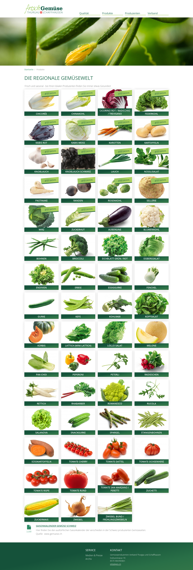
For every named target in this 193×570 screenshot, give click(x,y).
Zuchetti (151, 490)
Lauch (115, 171)
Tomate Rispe (41, 490)
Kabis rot (41, 142)
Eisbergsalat (152, 258)
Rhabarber (78, 403)
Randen (78, 200)
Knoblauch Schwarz (78, 171)
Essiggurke (115, 287)
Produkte (107, 13)
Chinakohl (78, 113)
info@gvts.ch (115, 564)
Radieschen (152, 374)
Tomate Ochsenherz (151, 461)
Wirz (41, 229)
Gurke (41, 316)
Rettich (41, 403)
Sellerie (151, 200)
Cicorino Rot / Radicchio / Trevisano (115, 112)
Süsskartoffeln (41, 461)
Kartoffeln (151, 142)
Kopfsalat (151, 316)
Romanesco (115, 403)
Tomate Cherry (78, 461)
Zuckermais (41, 519)
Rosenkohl (115, 200)
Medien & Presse (94, 555)
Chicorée (41, 113)
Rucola (151, 403)
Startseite (28, 69)
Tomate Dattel (115, 461)
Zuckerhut (78, 229)
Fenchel (152, 287)
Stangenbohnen (151, 432)
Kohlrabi (115, 316)
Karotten (115, 142)
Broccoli (78, 258)
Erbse (78, 287)
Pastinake (41, 200)
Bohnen (41, 258)
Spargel (115, 432)
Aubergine (114, 229)
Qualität (84, 13)
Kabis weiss (78, 142)
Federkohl (151, 113)
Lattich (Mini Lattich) (78, 345)
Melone (151, 345)
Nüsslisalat (151, 171)
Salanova (41, 432)
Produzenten (132, 13)
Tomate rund (78, 490)
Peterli (115, 374)
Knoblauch (41, 171)
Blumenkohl (151, 229)
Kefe (78, 316)
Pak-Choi (41, 374)
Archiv (89, 558)
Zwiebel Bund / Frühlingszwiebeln (115, 518)
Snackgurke (78, 432)
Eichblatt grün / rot (115, 258)
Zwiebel (78, 519)
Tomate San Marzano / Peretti (115, 489)
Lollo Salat (114, 345)
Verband (153, 13)
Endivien (41, 287)
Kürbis (41, 345)
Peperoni (78, 374)
